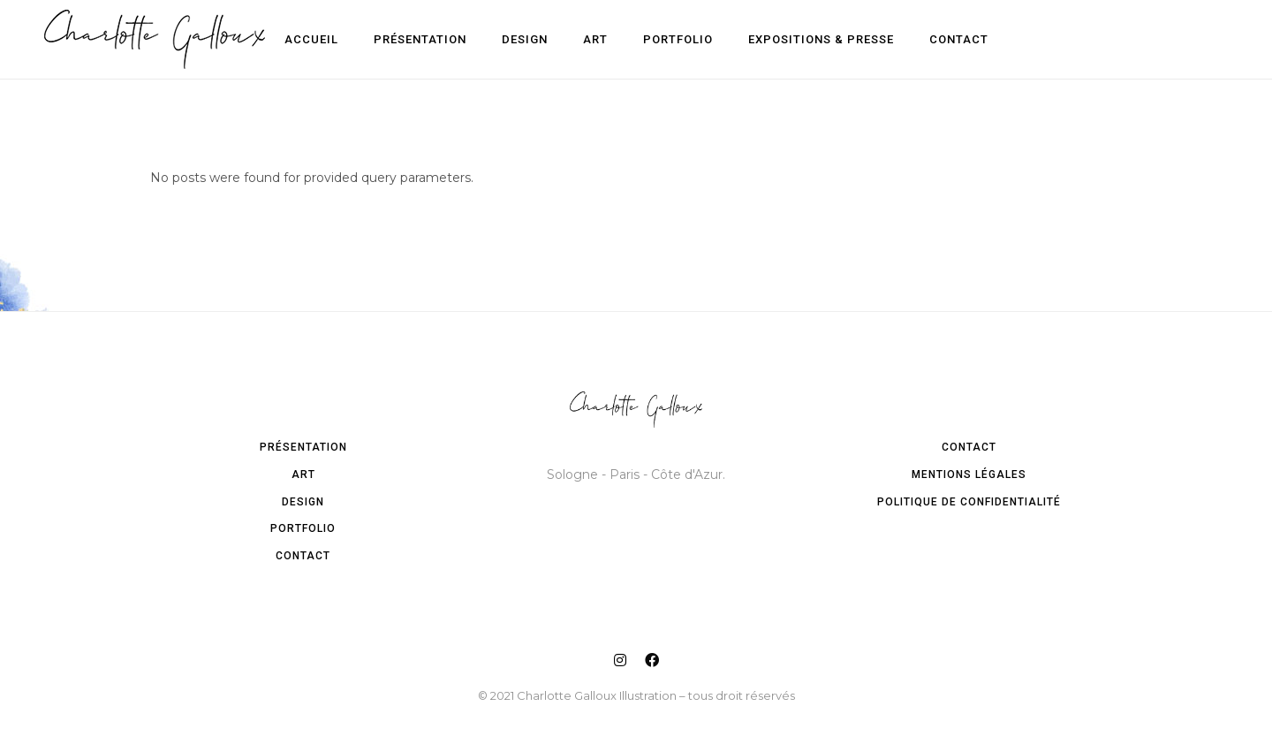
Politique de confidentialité (969, 502)
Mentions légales (969, 474)
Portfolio (303, 528)
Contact (303, 556)
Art (303, 474)
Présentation (303, 447)
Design (303, 502)
